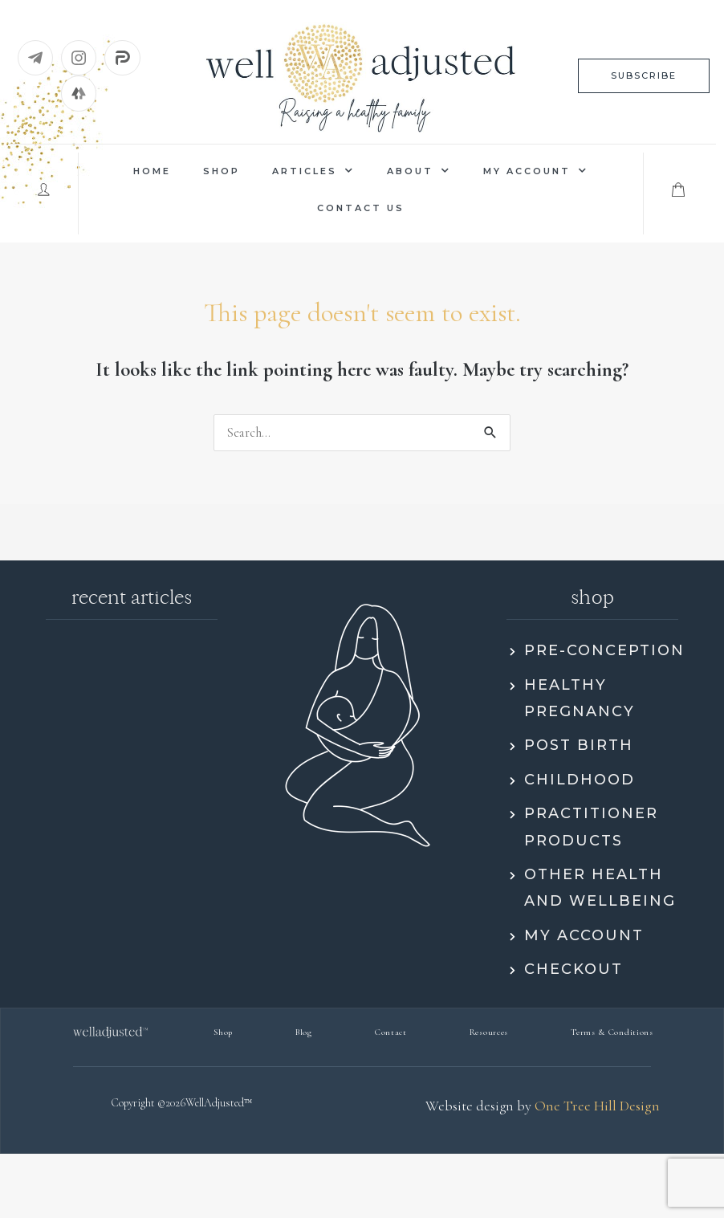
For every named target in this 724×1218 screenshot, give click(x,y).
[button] (644, 76)
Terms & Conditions (612, 1032)
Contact (391, 1032)
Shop (221, 171)
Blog (303, 1032)
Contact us (361, 208)
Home (152, 171)
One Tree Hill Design (597, 1105)
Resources (489, 1032)
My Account (535, 170)
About (419, 170)
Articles (313, 170)
